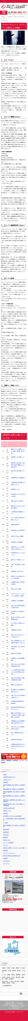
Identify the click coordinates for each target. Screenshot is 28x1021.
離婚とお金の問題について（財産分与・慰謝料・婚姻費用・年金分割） (18, 715)
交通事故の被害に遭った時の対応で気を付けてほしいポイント (18, 746)
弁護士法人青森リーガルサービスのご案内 (14, 847)
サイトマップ (6, 863)
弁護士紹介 (6, 834)
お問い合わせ (6, 861)
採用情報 (5, 850)
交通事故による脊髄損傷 (17, 600)
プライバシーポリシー (9, 853)
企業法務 (5, 813)
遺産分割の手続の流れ (16, 739)
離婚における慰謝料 (16, 653)
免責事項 (5, 858)
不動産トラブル (7, 810)
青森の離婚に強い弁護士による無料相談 (13, 789)
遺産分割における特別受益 (18, 530)
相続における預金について (18, 559)
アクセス (5, 845)
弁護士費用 (6, 829)
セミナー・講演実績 (8, 842)
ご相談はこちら (7, 779)
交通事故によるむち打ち (17, 571)
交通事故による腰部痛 (16, 542)
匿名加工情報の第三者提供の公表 (11, 855)
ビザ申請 (5, 822)
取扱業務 (5, 782)
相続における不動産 (16, 588)
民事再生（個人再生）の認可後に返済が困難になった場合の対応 (18, 465)
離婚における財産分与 (16, 684)
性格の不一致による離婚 (17, 536)
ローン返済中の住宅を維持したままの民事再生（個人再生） (18, 672)
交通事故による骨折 (16, 629)
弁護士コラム (6, 840)
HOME (5, 774)
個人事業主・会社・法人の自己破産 (12, 816)
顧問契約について (15, 489)
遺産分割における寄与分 (17, 501)
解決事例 (5, 837)
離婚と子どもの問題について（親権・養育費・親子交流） (18, 451)
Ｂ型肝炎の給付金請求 (9, 808)
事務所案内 (6, 832)
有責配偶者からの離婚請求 (18, 477)
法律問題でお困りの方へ (9, 777)
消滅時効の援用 (15, 524)
